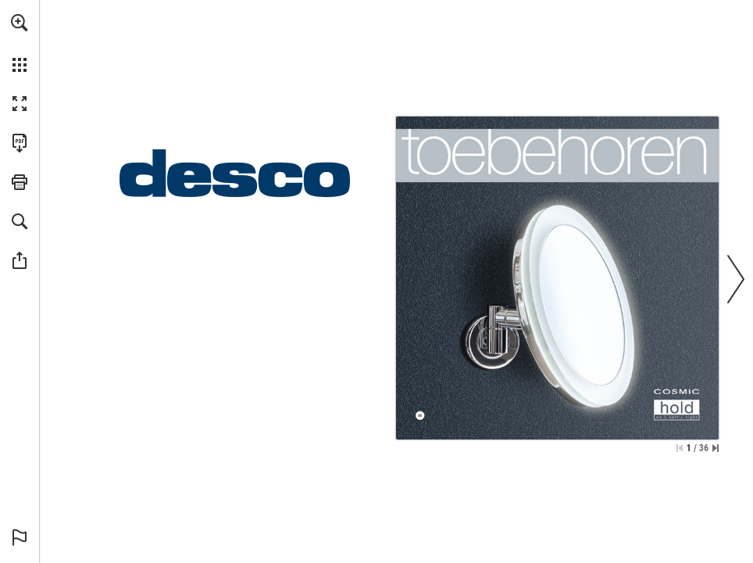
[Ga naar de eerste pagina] (679, 448)
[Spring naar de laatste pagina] (715, 448)
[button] (19, 22)
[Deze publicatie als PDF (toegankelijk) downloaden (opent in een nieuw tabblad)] (19, 143)
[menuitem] (19, 43)
